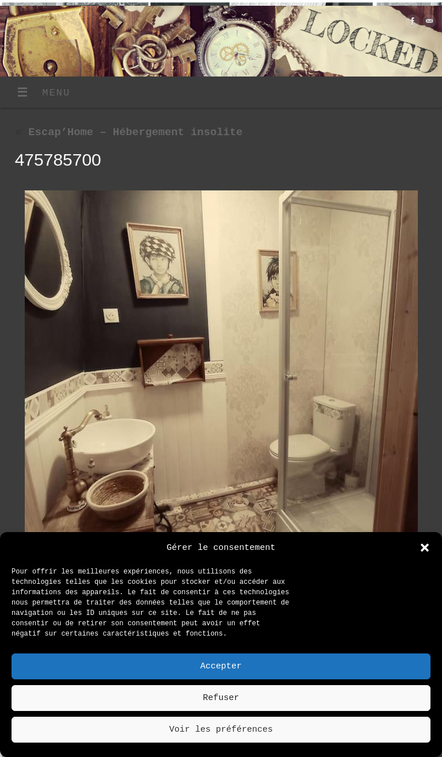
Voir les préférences (221, 730)
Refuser (221, 698)
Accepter (221, 666)
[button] (424, 547)
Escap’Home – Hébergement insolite (129, 132)
